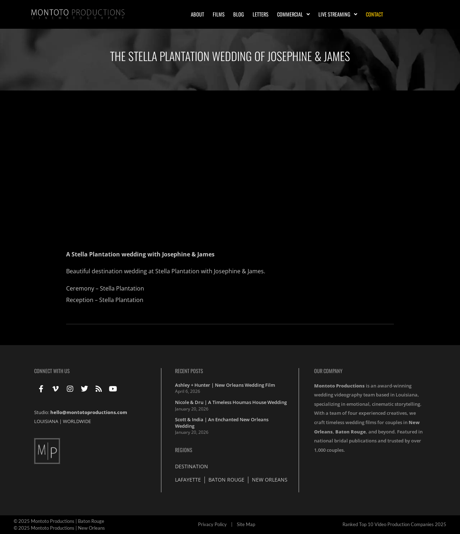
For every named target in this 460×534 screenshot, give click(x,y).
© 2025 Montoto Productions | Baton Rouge (59, 521)
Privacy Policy (212, 524)
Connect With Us (52, 371)
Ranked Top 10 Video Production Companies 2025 (394, 524)
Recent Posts (189, 371)
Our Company (328, 371)
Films (219, 14)
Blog (238, 14)
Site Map (246, 524)
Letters (260, 14)
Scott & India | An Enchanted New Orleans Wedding (221, 422)
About (197, 14)
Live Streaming (337, 14)
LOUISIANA (46, 421)
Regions (183, 450)
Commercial (293, 14)
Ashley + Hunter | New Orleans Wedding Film (225, 385)
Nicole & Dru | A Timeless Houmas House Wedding (231, 402)
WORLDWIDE (77, 421)
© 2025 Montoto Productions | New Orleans (59, 528)
